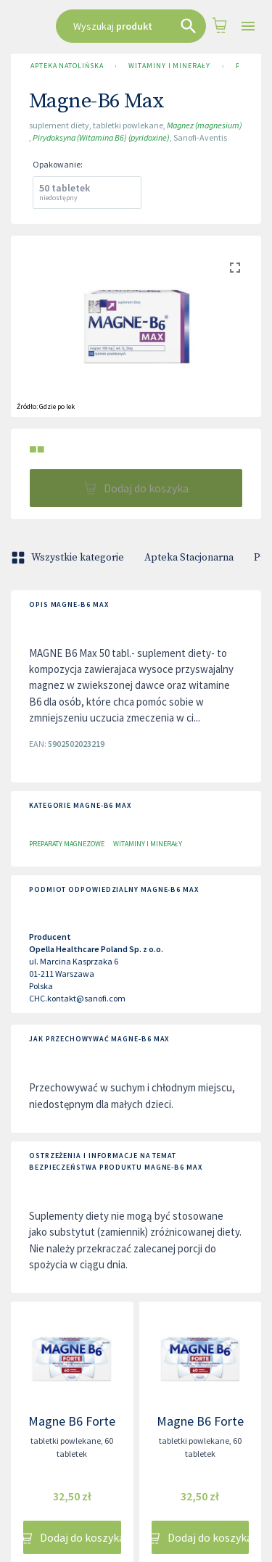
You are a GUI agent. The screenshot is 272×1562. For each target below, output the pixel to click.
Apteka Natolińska (67, 66)
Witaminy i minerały (169, 66)
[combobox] (131, 26)
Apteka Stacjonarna (189, 557)
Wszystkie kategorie (69, 557)
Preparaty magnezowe (66, 843)
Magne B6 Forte (71, 1421)
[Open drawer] (248, 26)
